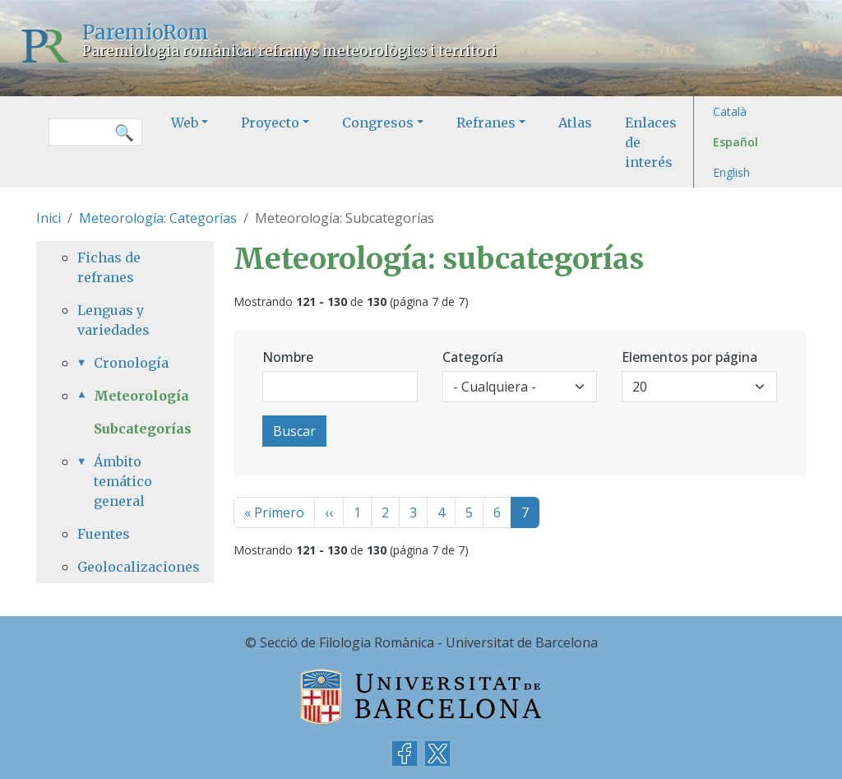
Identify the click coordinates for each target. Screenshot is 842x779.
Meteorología (133, 395)
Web (184, 122)
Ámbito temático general (123, 481)
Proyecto (270, 122)
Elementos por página (689, 357)
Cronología (131, 363)
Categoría (472, 357)
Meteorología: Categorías (158, 218)
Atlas (575, 122)
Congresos (378, 122)
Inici (48, 218)
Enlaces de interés (651, 142)
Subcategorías (143, 428)
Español (735, 142)
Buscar (294, 431)
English (731, 172)
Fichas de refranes (109, 267)
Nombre (287, 357)
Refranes (486, 122)
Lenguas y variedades (113, 320)
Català (730, 111)
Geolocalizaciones (125, 567)
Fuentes (103, 534)
